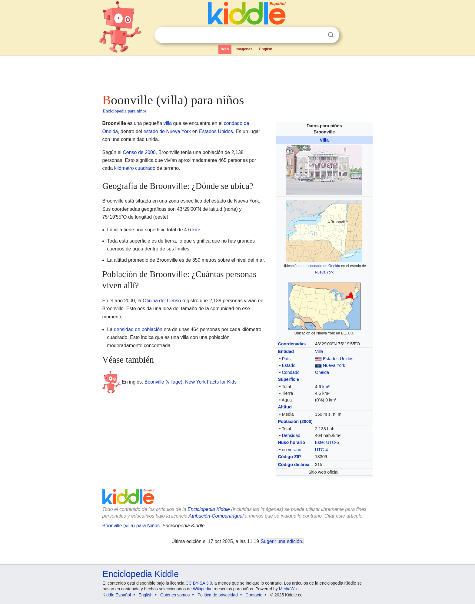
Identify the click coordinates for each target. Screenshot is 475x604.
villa (168, 123)
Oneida (322, 372)
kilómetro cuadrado (134, 168)
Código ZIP (289, 456)
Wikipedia (202, 588)
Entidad (286, 351)
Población (288, 421)
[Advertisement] (237, 72)
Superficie (288, 379)
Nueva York (324, 272)
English (265, 49)
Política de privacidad (218, 594)
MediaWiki (289, 588)
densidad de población (138, 329)
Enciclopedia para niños (125, 111)
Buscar (331, 35)
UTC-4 (321, 449)
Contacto (253, 594)
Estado (288, 365)
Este (319, 442)
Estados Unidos (338, 358)
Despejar (318, 35)
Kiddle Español (117, 594)
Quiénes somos (175, 594)
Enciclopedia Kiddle (141, 574)
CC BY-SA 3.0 (199, 583)
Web (225, 49)
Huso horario (291, 442)
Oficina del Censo (162, 300)
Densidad (291, 435)
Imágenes (244, 49)
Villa (324, 140)
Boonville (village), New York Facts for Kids (190, 381)
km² (326, 386)
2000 (306, 421)
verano (294, 449)
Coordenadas (292, 343)
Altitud (285, 406)
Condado (290, 372)
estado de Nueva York (167, 131)
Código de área (293, 464)
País (286, 358)
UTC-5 (332, 442)
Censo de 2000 (139, 152)
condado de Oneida (324, 266)
